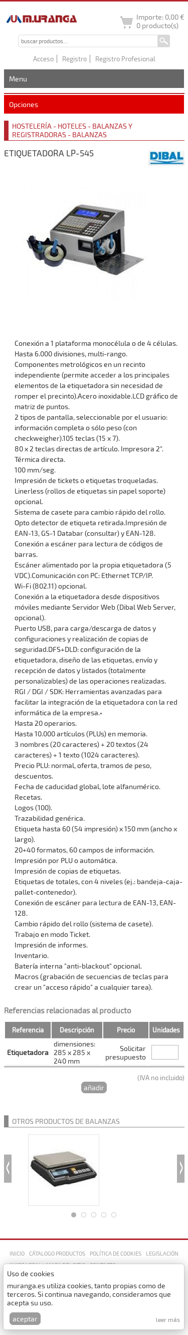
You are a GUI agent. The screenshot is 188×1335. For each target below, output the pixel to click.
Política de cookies (115, 1253)
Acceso (43, 59)
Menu (18, 78)
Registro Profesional (125, 59)
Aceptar (25, 1318)
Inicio (17, 1253)
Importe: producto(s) (160, 21)
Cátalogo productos (57, 1253)
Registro (74, 59)
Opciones (23, 104)
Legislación (162, 1253)
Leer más (168, 1319)
